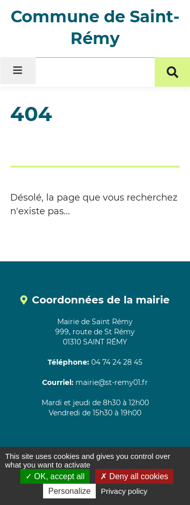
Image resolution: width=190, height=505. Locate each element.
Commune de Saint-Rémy (95, 27)
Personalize (69, 491)
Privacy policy (124, 491)
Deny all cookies (134, 476)
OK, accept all (55, 476)
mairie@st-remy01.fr (111, 382)
